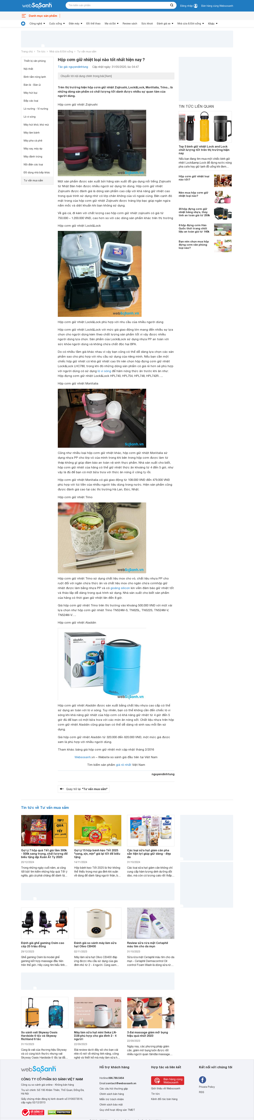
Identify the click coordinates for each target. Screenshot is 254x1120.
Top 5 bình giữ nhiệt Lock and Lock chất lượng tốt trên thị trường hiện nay (204, 150)
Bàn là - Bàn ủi (32, 84)
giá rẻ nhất (123, 765)
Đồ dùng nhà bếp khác (37, 172)
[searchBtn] (172, 5)
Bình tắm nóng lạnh (35, 76)
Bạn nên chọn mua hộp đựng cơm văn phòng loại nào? (194, 244)
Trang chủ (27, 51)
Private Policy (207, 1086)
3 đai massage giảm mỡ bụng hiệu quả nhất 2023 (147, 1034)
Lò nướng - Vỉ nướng (36, 108)
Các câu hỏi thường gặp (114, 1088)
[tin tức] (23, 23)
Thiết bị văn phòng (35, 61)
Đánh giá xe (163, 23)
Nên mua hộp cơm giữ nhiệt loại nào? (193, 194)
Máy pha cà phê (33, 140)
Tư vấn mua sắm (86, 51)
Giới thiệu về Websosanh (165, 1088)
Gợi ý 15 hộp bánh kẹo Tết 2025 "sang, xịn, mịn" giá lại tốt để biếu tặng (97, 854)
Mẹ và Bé (110, 23)
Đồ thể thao (93, 23)
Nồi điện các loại (33, 164)
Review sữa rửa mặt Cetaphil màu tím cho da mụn (147, 944)
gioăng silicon (120, 588)
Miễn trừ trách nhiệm (112, 1099)
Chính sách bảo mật (111, 1104)
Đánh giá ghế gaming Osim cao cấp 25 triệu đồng (42, 944)
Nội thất (28, 68)
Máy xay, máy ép (33, 148)
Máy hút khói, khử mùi (36, 124)
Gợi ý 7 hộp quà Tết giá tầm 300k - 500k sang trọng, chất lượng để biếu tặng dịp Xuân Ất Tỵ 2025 (44, 854)
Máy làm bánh (32, 132)
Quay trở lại (86, 789)
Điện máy (74, 23)
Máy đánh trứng (33, 156)
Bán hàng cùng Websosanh (217, 5)
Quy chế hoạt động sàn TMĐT (117, 1109)
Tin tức (41, 51)
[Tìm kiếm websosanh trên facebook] (202, 1079)
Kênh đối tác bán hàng (164, 1099)
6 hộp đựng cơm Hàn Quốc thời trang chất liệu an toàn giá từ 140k (194, 228)
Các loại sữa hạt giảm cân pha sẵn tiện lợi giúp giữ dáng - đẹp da (149, 854)
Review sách (130, 23)
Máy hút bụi (30, 92)
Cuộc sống (55, 23)
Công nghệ (36, 23)
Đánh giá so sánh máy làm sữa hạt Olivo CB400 (95, 944)
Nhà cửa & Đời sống (189, 23)
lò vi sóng (104, 371)
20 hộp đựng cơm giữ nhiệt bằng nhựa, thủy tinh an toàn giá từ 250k (194, 212)
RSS (201, 1092)
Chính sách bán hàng (112, 1094)
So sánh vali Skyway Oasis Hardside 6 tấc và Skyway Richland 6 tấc (39, 1036)
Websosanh (83, 757)
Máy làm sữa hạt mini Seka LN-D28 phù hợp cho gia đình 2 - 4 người (95, 1036)
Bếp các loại (31, 100)
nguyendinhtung (163, 774)
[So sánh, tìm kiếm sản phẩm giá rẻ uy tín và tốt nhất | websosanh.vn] (37, 5)
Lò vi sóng (30, 116)
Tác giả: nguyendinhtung (73, 66)
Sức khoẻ (147, 23)
